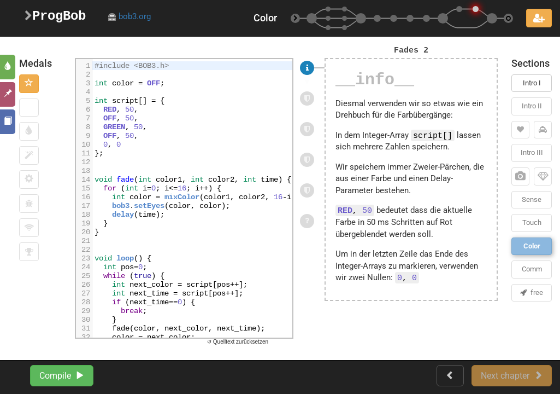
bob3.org (129, 16)
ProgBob (55, 16)
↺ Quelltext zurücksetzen (237, 342)
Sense (531, 199)
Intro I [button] (532, 83)
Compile (61, 375)
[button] (29, 83)
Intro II (532, 106)
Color (531, 246)
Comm (532, 269)
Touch (531, 222)
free (531, 292)
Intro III (532, 152)
